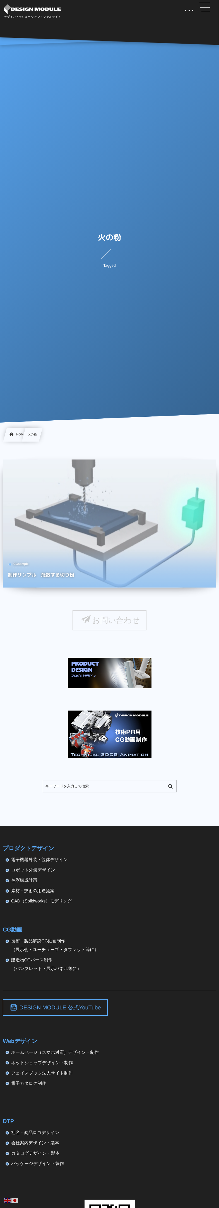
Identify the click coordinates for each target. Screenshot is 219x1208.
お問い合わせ (116, 620)
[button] (204, 7)
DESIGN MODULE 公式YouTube (60, 1008)
